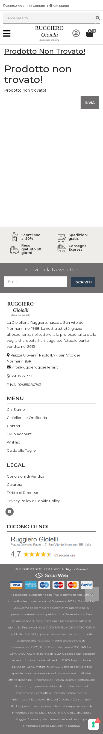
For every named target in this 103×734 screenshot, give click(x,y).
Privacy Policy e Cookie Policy (33, 501)
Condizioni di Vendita (25, 476)
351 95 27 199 (21, 376)
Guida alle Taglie (21, 450)
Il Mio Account (19, 434)
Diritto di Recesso (22, 492)
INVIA (90, 102)
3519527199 (14, 6)
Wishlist (13, 442)
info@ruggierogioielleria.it (34, 367)
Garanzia (14, 484)
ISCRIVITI (83, 282)
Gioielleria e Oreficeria (27, 417)
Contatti (37, 6)
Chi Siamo (59, 6)
